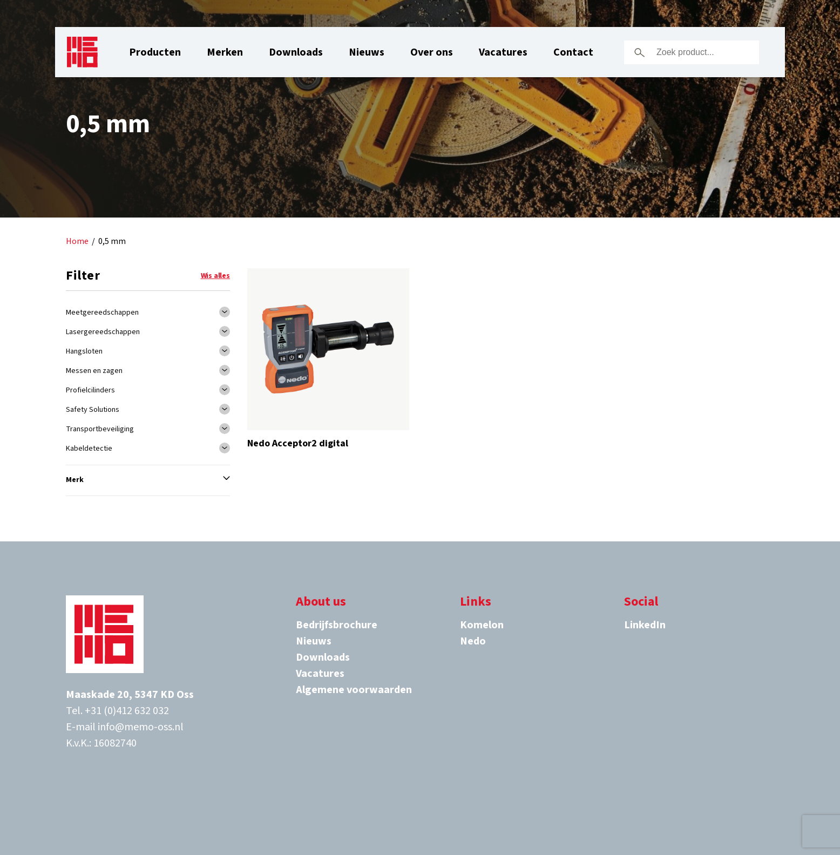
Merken (225, 52)
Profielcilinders (90, 390)
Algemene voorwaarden (354, 689)
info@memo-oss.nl (141, 727)
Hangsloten (84, 351)
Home (77, 241)
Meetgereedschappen (102, 312)
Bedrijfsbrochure (336, 625)
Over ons (431, 52)
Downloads (296, 52)
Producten (155, 52)
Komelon (482, 625)
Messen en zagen (94, 370)
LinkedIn (645, 625)
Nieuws (366, 52)
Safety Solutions (92, 409)
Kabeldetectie (89, 448)
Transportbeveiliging (100, 429)
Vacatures (503, 52)
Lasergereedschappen (103, 332)
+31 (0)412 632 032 (127, 710)
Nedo (473, 641)
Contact (573, 52)
